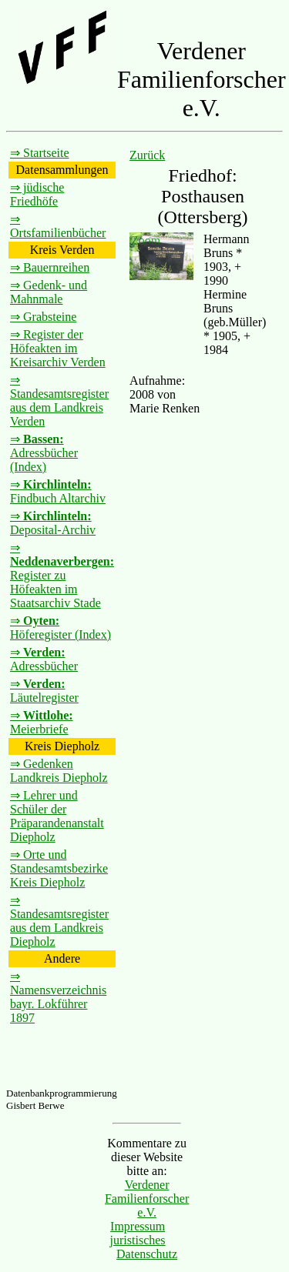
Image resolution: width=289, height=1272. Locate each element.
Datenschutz (146, 1253)
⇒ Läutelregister (44, 690)
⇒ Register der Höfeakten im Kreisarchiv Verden (58, 348)
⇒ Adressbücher (44, 659)
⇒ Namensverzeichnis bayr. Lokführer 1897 (58, 997)
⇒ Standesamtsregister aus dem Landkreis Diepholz (59, 920)
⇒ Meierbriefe (41, 722)
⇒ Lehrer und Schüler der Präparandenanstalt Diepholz (57, 816)
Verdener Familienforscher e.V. (147, 1198)
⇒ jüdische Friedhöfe (37, 194)
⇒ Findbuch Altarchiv (58, 491)
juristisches (138, 1240)
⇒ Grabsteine (43, 316)
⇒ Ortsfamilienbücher (58, 225)
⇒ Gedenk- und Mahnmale (48, 292)
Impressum (137, 1226)
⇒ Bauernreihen (49, 267)
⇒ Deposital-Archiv (53, 522)
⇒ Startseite (39, 152)
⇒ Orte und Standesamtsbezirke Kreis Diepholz (59, 868)
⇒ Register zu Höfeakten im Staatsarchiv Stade (62, 575)
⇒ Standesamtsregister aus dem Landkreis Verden (59, 400)
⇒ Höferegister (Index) (60, 627)
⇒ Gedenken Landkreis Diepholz (59, 770)
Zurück (147, 155)
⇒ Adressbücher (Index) (44, 452)
